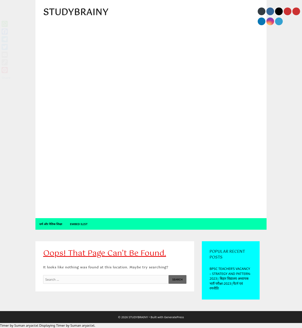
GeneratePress (174, 317)
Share (6, 77)
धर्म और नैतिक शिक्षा (50, 224)
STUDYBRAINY (75, 13)
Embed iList (79, 224)
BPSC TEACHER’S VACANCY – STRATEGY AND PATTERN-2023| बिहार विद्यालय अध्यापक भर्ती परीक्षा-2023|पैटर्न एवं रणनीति (230, 278)
